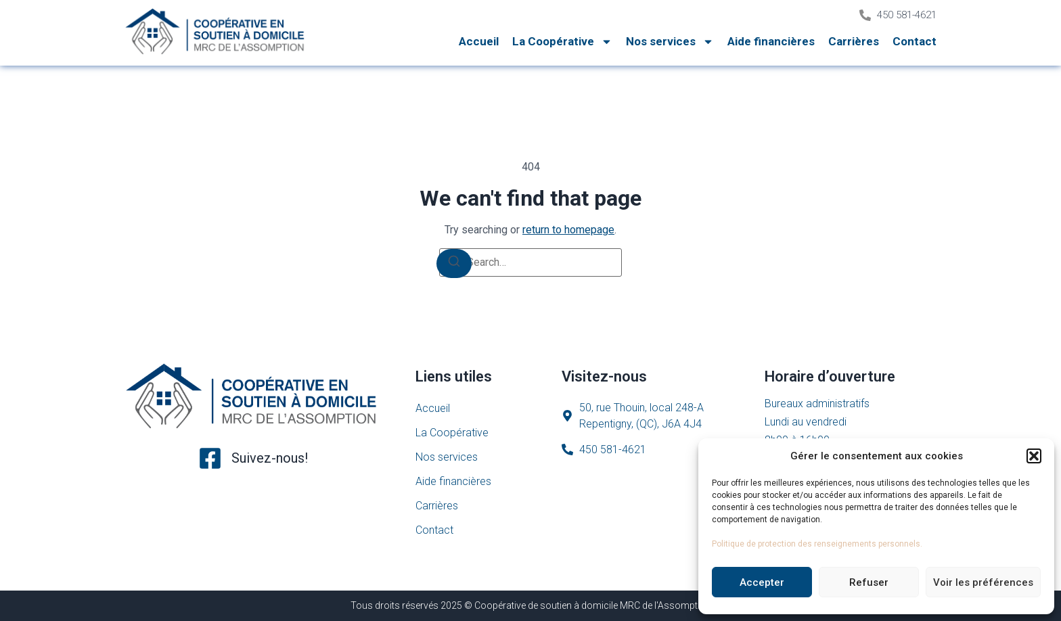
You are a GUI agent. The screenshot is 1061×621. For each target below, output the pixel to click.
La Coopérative (562, 41)
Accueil (479, 41)
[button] (1034, 456)
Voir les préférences (983, 582)
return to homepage (568, 229)
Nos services (670, 41)
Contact (914, 41)
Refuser (868, 582)
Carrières (853, 41)
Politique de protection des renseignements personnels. (817, 544)
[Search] (454, 263)
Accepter (762, 582)
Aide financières (771, 41)
